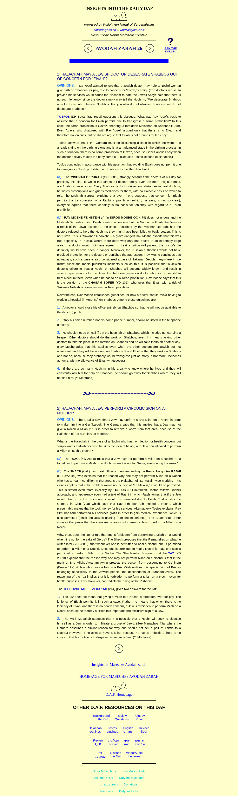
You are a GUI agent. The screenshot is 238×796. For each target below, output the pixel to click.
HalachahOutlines (95, 729)
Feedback (106, 791)
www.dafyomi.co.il (132, 30)
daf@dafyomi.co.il (106, 30)
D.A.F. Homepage (119, 692)
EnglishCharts (128, 729)
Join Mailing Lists (134, 771)
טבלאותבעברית (113, 742)
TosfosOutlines (112, 729)
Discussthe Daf (115, 754)
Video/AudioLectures (134, 754)
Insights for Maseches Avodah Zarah (119, 664)
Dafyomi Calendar (131, 777)
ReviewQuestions (122, 717)
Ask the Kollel (103, 777)
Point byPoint (139, 717)
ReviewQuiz (98, 742)
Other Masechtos (104, 771)
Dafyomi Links (128, 791)
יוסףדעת (127, 742)
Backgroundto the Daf (101, 717)
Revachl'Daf (144, 729)
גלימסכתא (100, 754)
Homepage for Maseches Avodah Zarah (119, 676)
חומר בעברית (109, 784)
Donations (131, 784)
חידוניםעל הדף (139, 742)
